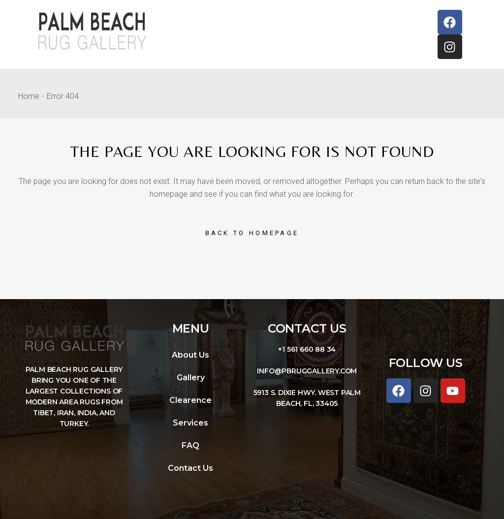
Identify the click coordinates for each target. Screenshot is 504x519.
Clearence (190, 400)
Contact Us (190, 468)
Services (190, 422)
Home (28, 96)
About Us (190, 355)
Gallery (191, 377)
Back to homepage (252, 233)
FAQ (190, 445)
